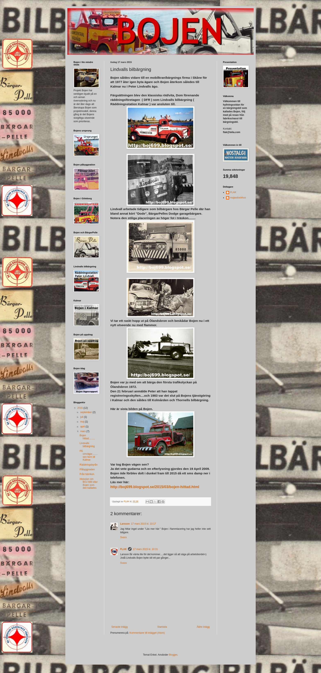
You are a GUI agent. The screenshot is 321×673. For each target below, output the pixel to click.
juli (82, 417)
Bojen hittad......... (87, 437)
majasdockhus (238, 197)
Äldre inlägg (203, 626)
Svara (123, 537)
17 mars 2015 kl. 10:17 (143, 523)
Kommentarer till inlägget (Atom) (147, 632)
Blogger (173, 654)
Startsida (162, 626)
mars (83, 431)
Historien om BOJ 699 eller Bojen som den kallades (89, 483)
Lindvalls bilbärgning (87, 445)
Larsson (125, 523)
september (86, 412)
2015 (80, 408)
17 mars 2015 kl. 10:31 (145, 549)
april (83, 426)
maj (82, 421)
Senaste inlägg (119, 626)
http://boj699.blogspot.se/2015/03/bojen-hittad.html (154, 487)
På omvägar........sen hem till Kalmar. (89, 455)
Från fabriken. (87, 474)
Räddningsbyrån (88, 464)
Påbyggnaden (87, 469)
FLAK (123, 549)
